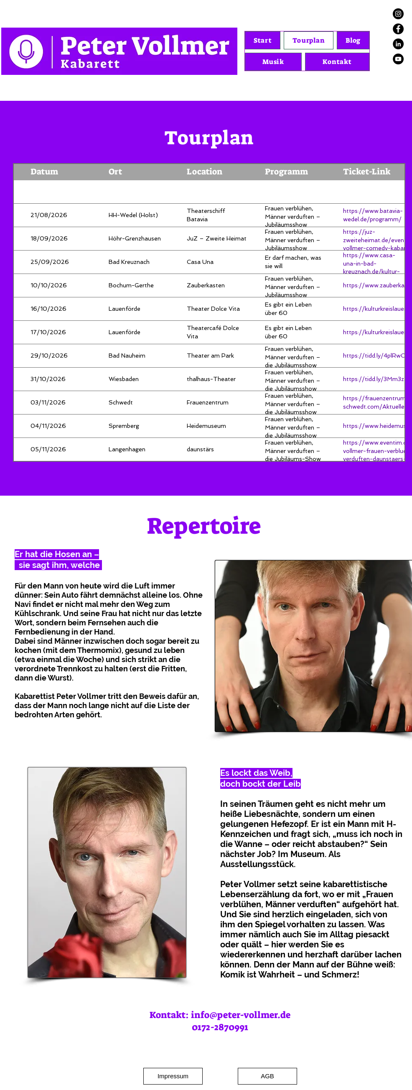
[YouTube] (398, 59)
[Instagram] (398, 13)
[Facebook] (398, 28)
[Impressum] (173, 1076)
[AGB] (267, 1076)
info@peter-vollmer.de (240, 1015)
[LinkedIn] (398, 43)
